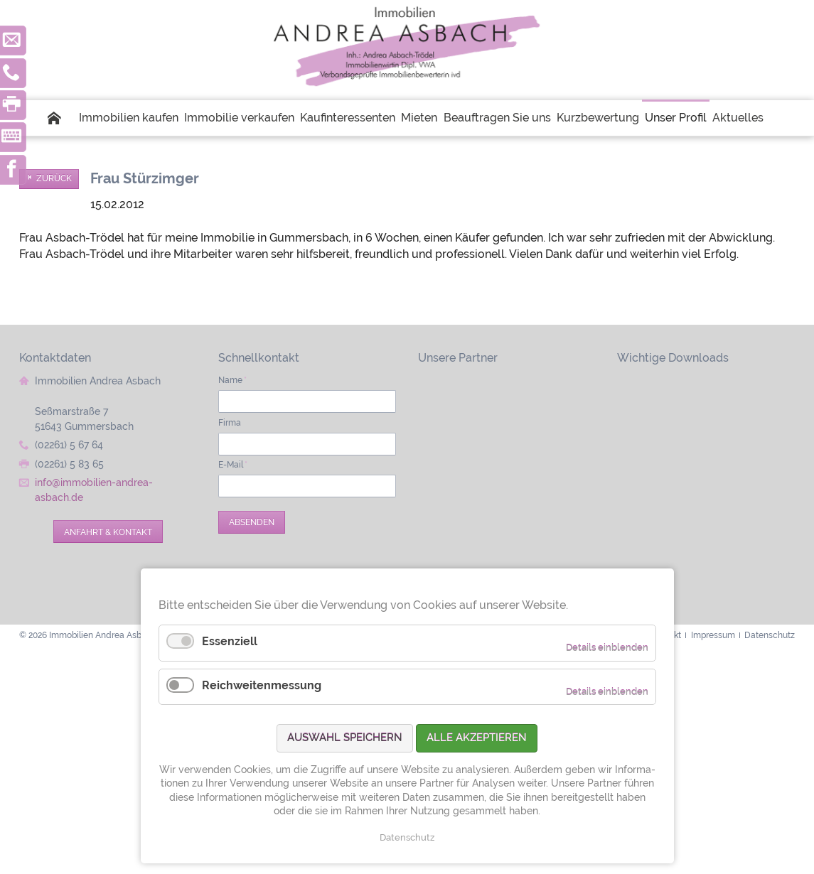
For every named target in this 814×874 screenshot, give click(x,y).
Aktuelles (738, 117)
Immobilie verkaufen (239, 117)
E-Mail (232, 464)
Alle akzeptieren (477, 737)
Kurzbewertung (598, 117)
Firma (229, 422)
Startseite (62, 118)
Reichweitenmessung (261, 685)
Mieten (419, 117)
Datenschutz (407, 837)
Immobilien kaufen (128, 117)
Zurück (54, 178)
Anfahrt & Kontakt (108, 532)
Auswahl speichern (344, 737)
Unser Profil (676, 117)
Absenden (251, 522)
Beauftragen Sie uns (497, 117)
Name (232, 379)
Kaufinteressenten (347, 117)
